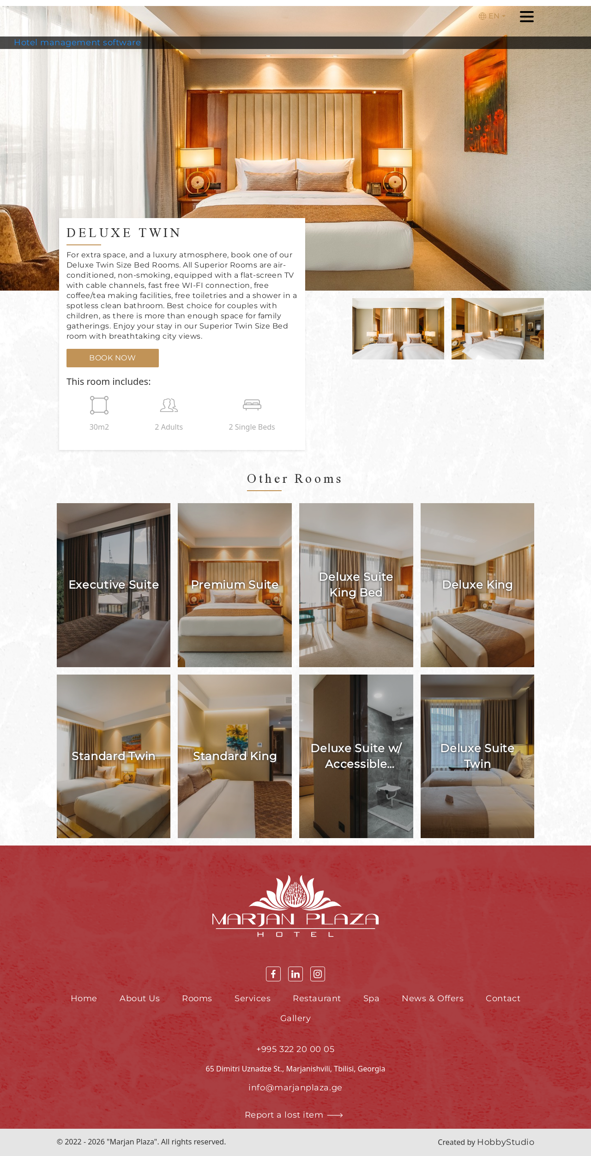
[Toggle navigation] (526, 18)
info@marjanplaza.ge (295, 1088)
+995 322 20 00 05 (295, 1049)
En (489, 16)
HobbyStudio (505, 1142)
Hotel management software (77, 42)
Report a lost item (296, 1115)
